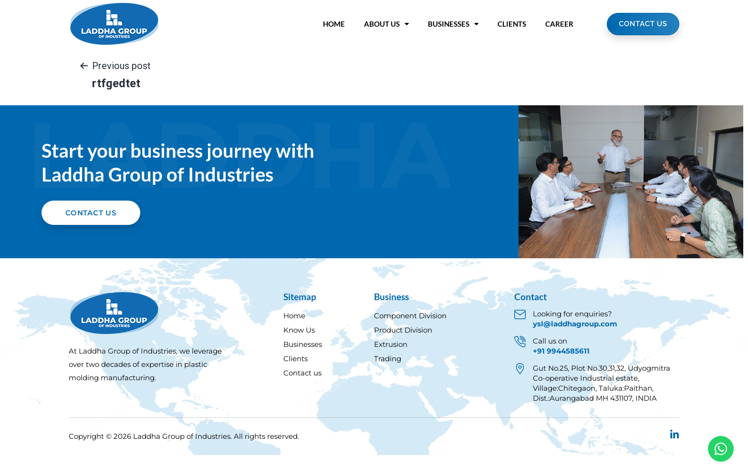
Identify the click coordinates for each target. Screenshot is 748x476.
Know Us (299, 350)
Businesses (453, 24)
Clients (512, 24)
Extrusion (390, 365)
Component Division (410, 336)
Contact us (302, 393)
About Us (386, 24)
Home (334, 24)
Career (559, 24)
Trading (387, 379)
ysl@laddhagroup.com (575, 344)
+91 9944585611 (561, 371)
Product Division (403, 350)
